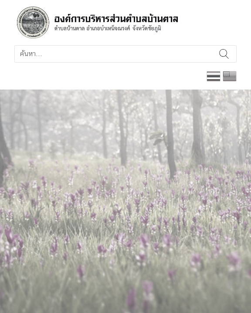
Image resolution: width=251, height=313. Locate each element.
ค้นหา (224, 54)
